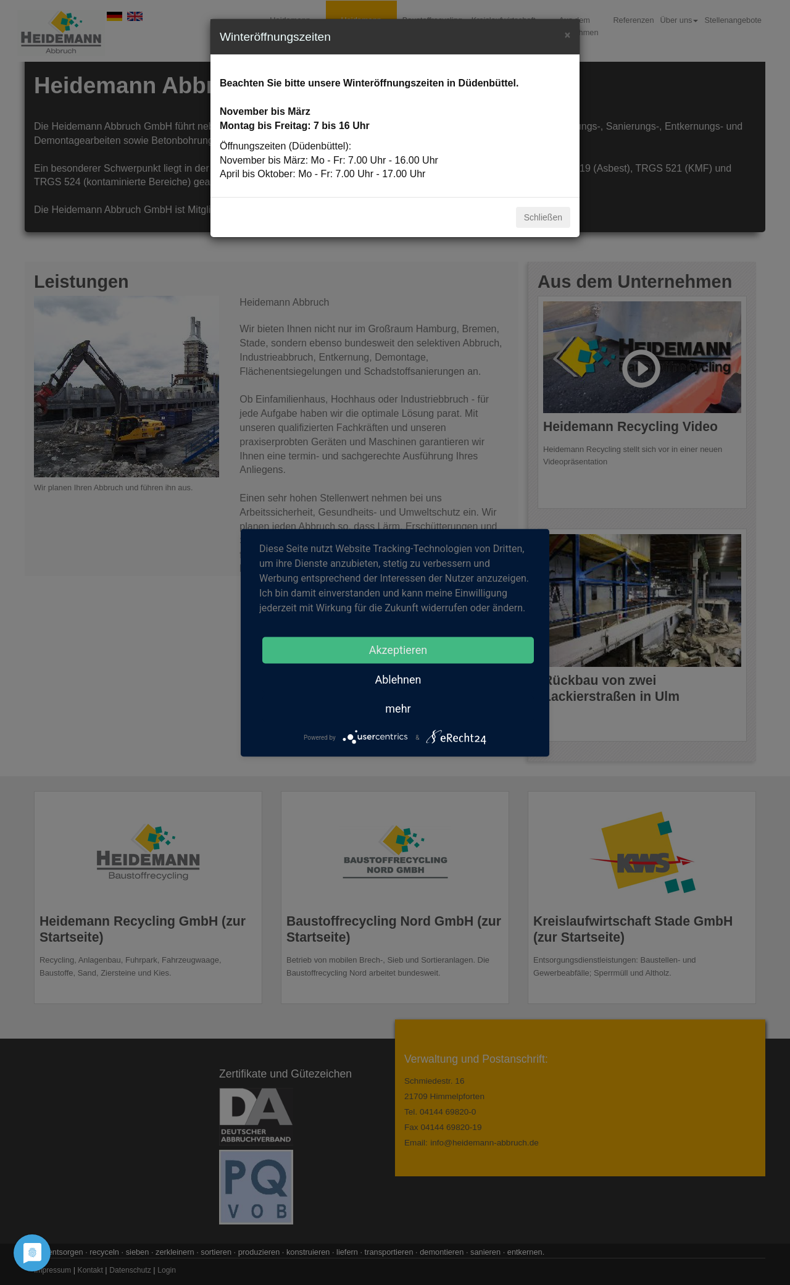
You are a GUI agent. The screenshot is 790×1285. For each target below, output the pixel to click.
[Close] (567, 33)
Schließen (543, 217)
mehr (397, 707)
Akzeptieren (398, 649)
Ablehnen (398, 678)
